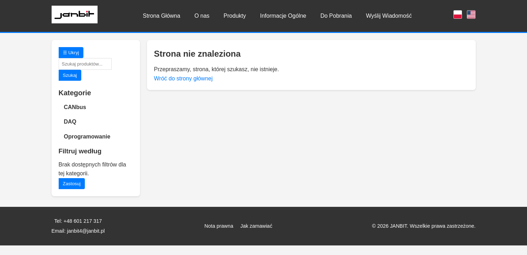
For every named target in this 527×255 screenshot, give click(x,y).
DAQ (70, 122)
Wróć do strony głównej (183, 78)
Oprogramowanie (87, 137)
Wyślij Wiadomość (389, 16)
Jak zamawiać (256, 226)
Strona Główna (161, 16)
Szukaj (70, 75)
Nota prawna (218, 226)
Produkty (235, 16)
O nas (202, 16)
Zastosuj (72, 183)
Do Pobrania (336, 16)
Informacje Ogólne (283, 16)
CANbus (75, 107)
